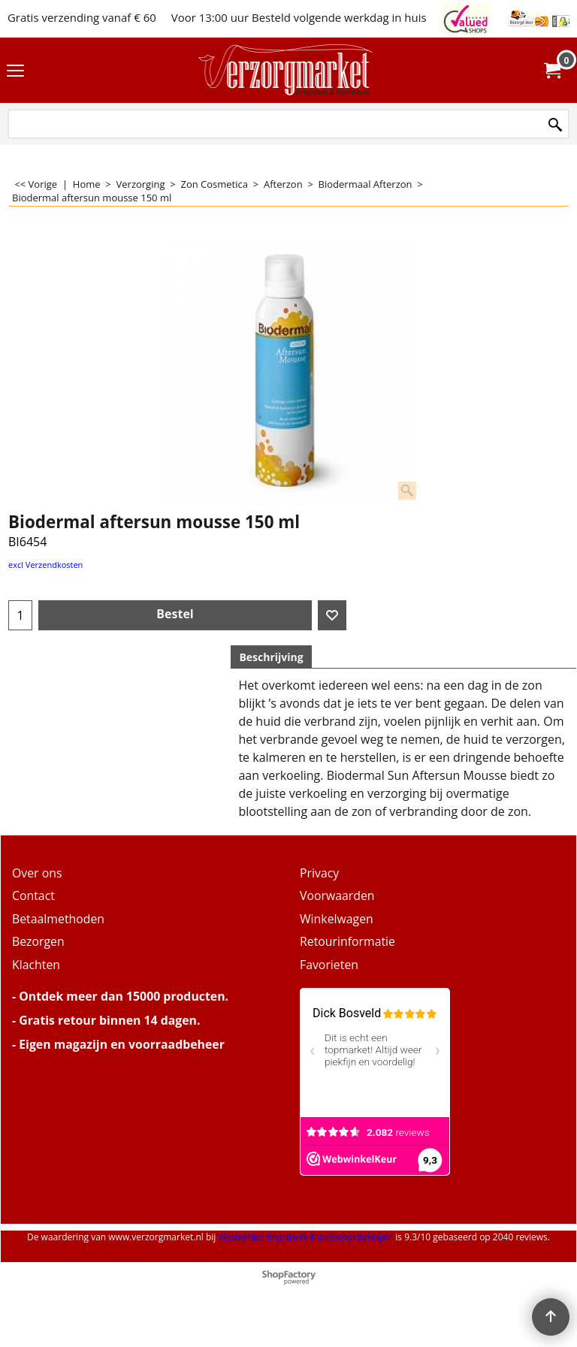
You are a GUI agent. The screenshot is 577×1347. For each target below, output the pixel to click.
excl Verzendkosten (45, 564)
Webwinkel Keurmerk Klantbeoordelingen (305, 1237)
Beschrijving (271, 657)
